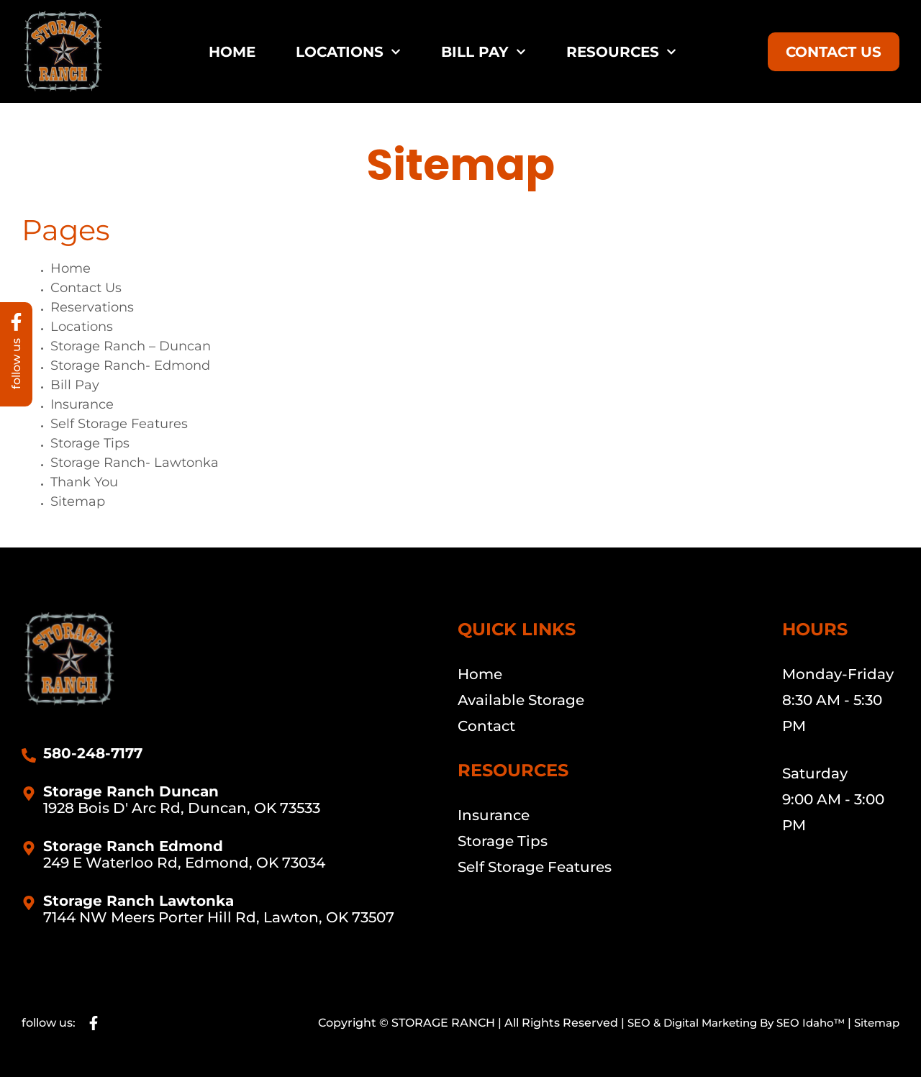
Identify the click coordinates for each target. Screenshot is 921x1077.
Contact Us (86, 288)
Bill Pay (483, 52)
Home (232, 52)
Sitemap (77, 501)
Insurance (82, 404)
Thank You (84, 482)
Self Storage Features (119, 424)
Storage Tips (90, 443)
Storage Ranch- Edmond (130, 365)
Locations (348, 52)
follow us (16, 367)
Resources (621, 52)
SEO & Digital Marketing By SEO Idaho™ (723, 1023)
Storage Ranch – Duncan (130, 346)
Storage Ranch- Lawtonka (134, 463)
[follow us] (16, 324)
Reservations (92, 307)
